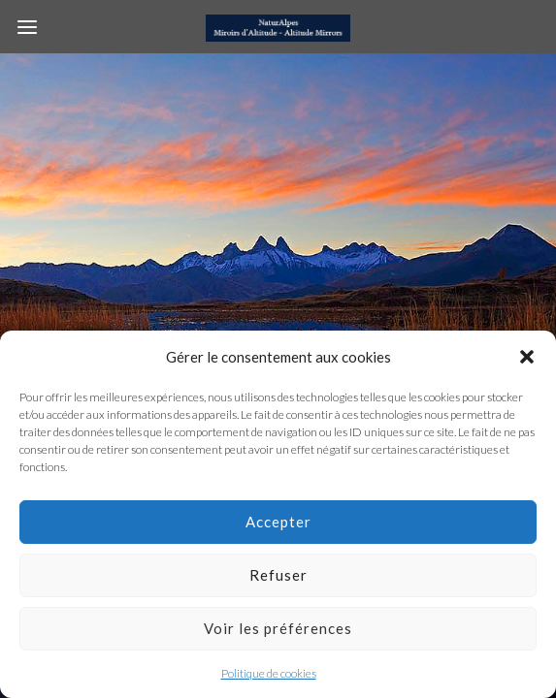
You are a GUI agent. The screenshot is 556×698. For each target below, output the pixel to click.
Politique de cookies (268, 673)
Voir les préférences (278, 628)
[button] (527, 356)
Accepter (278, 521)
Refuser (278, 575)
